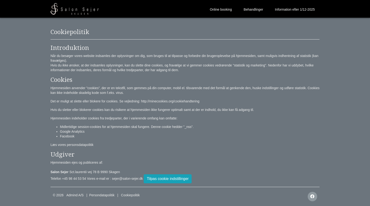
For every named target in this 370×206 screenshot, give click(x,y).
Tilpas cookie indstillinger (168, 179)
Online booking (221, 9)
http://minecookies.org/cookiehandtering (170, 101)
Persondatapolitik (101, 195)
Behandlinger (253, 9)
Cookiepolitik (130, 195)
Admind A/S (75, 195)
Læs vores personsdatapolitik (71, 145)
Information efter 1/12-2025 (295, 9)
